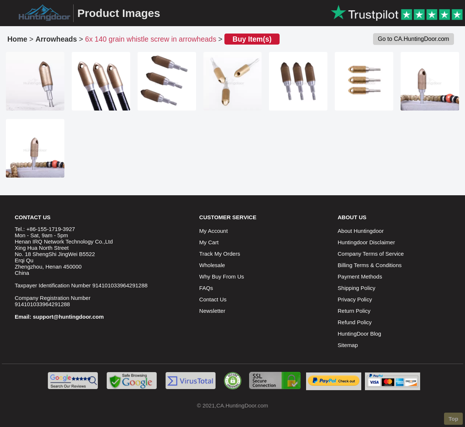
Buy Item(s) (251, 39)
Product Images (118, 13)
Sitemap (348, 345)
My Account (213, 231)
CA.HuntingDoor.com (242, 405)
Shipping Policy (357, 288)
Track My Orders (219, 254)
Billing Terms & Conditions (370, 265)
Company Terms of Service (371, 254)
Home (17, 39)
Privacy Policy (355, 299)
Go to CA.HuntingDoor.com (413, 39)
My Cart (209, 242)
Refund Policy (355, 322)
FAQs (206, 288)
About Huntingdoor (361, 231)
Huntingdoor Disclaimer (366, 242)
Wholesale (212, 265)
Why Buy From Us (221, 276)
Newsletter (212, 311)
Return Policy (354, 311)
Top (453, 419)
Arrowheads (56, 39)
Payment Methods (360, 276)
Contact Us (213, 299)
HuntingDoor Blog (359, 333)
